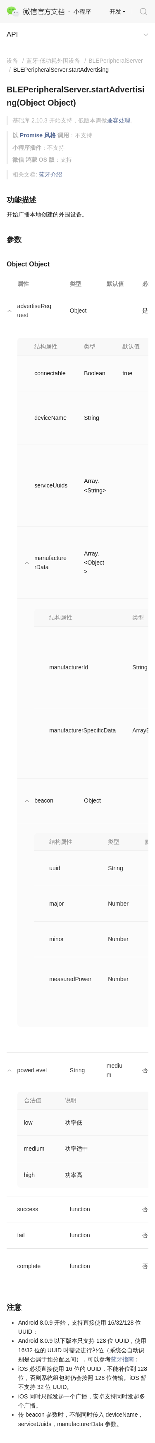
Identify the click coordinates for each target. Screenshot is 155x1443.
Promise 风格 (38, 135)
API (12, 34)
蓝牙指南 (122, 1359)
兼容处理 (118, 120)
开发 (115, 11)
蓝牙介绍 (50, 174)
